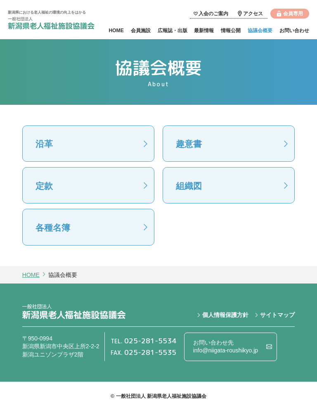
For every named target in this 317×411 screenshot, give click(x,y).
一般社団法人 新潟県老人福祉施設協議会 (51, 24)
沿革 (44, 144)
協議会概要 (260, 30)
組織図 (189, 186)
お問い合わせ (294, 30)
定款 (44, 186)
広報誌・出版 (172, 30)
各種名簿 (52, 227)
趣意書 (189, 144)
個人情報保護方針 (225, 315)
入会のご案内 (213, 14)
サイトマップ (277, 315)
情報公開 (231, 30)
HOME (116, 30)
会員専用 (293, 14)
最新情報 (204, 30)
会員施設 (141, 30)
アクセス (253, 14)
